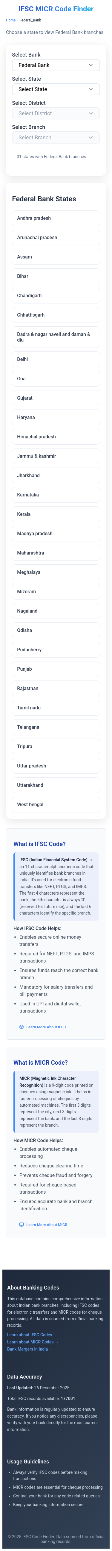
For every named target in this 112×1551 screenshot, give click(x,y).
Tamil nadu (29, 708)
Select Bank (26, 55)
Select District (29, 103)
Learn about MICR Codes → (33, 1342)
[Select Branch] (56, 137)
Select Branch (28, 127)
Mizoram (26, 591)
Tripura (24, 746)
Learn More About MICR (43, 1224)
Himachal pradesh (36, 437)
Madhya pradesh (35, 533)
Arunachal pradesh (37, 237)
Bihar (22, 276)
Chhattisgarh (31, 315)
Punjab (24, 669)
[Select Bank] (56, 65)
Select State (26, 79)
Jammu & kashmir (36, 456)
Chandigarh (29, 295)
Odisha (24, 630)
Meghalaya (28, 572)
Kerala (23, 514)
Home (11, 20)
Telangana (28, 727)
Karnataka (28, 495)
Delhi (22, 359)
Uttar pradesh (31, 766)
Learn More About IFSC (42, 1026)
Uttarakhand (30, 785)
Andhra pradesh (34, 218)
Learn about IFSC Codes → (32, 1334)
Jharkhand (28, 475)
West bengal (30, 804)
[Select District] (56, 113)
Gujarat (25, 398)
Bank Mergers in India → (30, 1349)
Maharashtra (30, 553)
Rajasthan (27, 688)
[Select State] (56, 89)
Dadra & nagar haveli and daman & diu (53, 337)
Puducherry (29, 650)
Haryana (26, 417)
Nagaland (27, 611)
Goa (21, 378)
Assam (24, 257)
